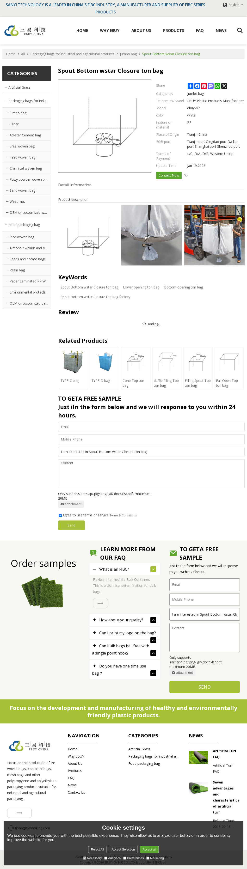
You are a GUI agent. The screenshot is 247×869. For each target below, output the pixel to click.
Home (82, 30)
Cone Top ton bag (133, 383)
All (23, 54)
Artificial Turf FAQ (224, 754)
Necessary (92, 858)
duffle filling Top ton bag (166, 383)
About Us (141, 30)
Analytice (112, 858)
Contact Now (169, 175)
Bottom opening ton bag (183, 287)
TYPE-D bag (101, 380)
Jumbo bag (128, 54)
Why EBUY (109, 30)
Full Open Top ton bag (227, 383)
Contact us (76, 792)
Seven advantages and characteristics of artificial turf (226, 797)
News (221, 30)
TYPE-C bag (70, 380)
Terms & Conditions (123, 515)
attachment (71, 504)
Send (71, 525)
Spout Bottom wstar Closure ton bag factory (95, 296)
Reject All (97, 849)
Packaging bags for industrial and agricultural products (72, 54)
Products (173, 30)
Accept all (149, 849)
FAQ (200, 30)
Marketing (155, 858)
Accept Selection (123, 849)
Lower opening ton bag (141, 287)
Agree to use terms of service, (98, 515)
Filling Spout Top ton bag (198, 383)
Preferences (133, 858)
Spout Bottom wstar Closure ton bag (89, 287)
